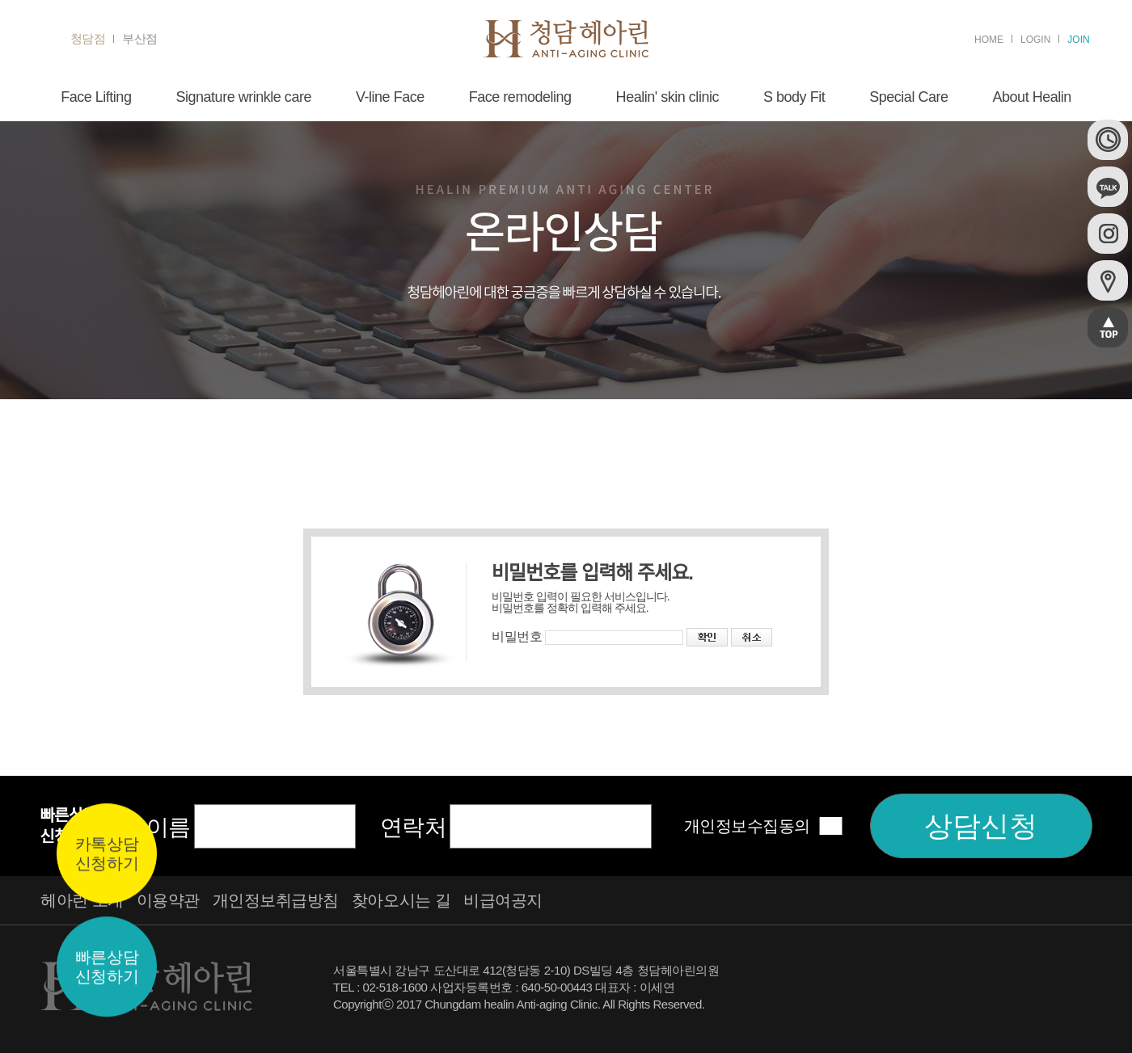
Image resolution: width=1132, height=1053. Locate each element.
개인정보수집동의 (747, 826)
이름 (168, 827)
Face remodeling (520, 97)
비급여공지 (503, 900)
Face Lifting (96, 97)
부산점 (140, 38)
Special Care (908, 97)
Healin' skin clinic (667, 97)
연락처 (413, 827)
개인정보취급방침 (276, 900)
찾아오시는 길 (401, 900)
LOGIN (1035, 39)
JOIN (1078, 39)
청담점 (88, 38)
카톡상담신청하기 (106, 854)
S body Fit (794, 97)
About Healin (1032, 97)
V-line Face (390, 97)
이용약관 (168, 900)
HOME (988, 39)
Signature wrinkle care (243, 97)
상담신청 (980, 825)
